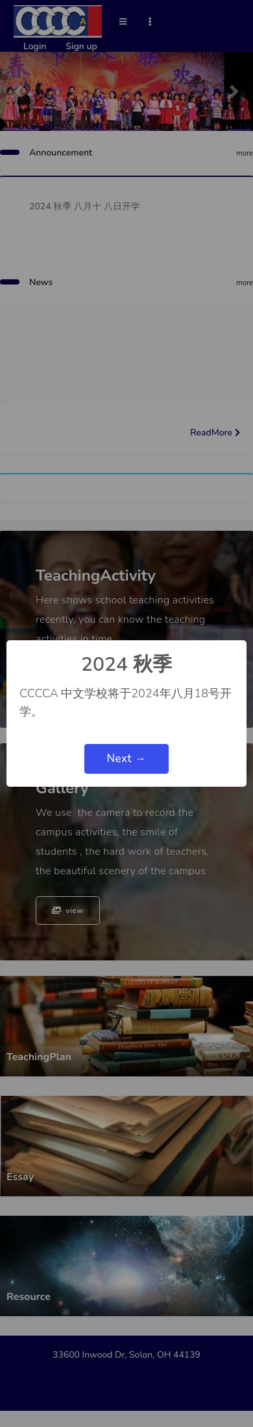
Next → (126, 758)
